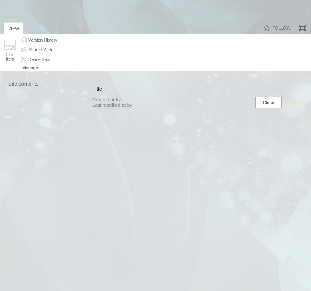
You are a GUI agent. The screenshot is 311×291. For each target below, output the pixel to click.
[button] (10, 50)
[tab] (13, 27)
